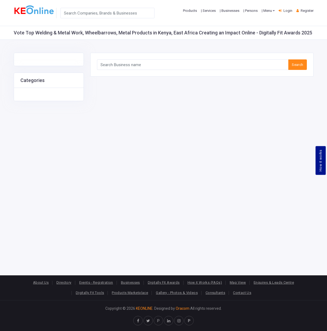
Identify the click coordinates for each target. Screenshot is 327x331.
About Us (41, 282)
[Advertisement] (49, 181)
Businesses (130, 282)
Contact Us (242, 293)
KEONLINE (144, 308)
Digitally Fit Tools (90, 293)
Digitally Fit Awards (164, 282)
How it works (321, 160)
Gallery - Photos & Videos (177, 293)
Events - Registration (96, 282)
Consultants (215, 293)
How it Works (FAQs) (205, 282)
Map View (238, 282)
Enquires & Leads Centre (274, 282)
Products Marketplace (130, 293)
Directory (63, 282)
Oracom (182, 308)
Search (297, 65)
